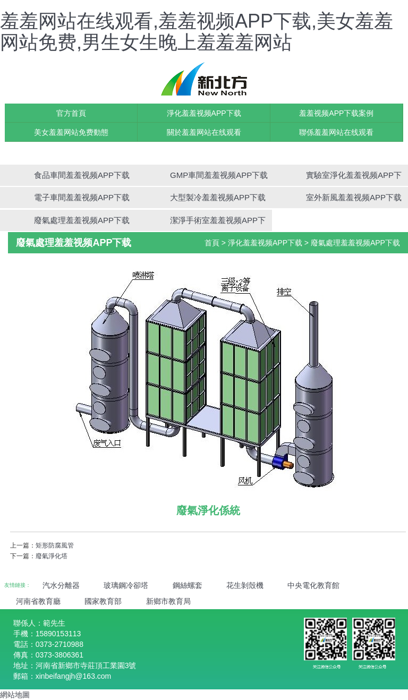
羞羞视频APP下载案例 (336, 113)
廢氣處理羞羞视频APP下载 (82, 220)
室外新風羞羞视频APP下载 (354, 197)
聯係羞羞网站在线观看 (336, 132)
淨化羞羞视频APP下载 (204, 113)
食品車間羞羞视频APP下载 (82, 175)
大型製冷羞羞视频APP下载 (218, 197)
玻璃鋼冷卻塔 (126, 585)
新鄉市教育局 (168, 601)
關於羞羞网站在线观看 (204, 132)
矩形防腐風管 (55, 545)
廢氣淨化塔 (51, 556)
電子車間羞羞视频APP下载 (82, 197)
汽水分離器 (61, 585)
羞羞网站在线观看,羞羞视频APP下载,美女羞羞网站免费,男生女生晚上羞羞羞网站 (196, 31)
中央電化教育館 (313, 585)
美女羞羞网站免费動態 (71, 132)
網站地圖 (15, 694)
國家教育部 (103, 601)
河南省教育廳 (38, 601)
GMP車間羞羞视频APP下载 (219, 175)
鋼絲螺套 (187, 585)
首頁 (212, 242)
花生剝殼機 (245, 585)
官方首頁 (71, 113)
